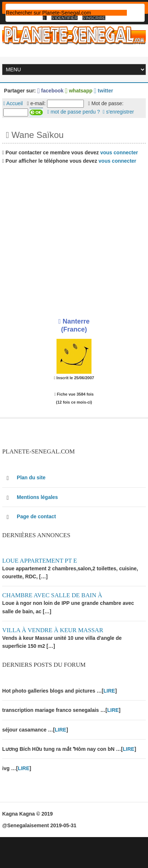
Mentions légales (37, 497)
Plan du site (31, 477)
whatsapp (78, 91)
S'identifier (64, 18)
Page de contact (36, 516)
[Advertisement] (68, 238)
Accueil (13, 103)
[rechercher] (66, 12)
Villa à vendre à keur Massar (52, 630)
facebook (50, 91)
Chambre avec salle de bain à (52, 595)
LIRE (109, 691)
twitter (103, 91)
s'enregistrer (118, 112)
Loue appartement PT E (39, 560)
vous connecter (119, 152)
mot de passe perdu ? (73, 112)
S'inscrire (93, 18)
